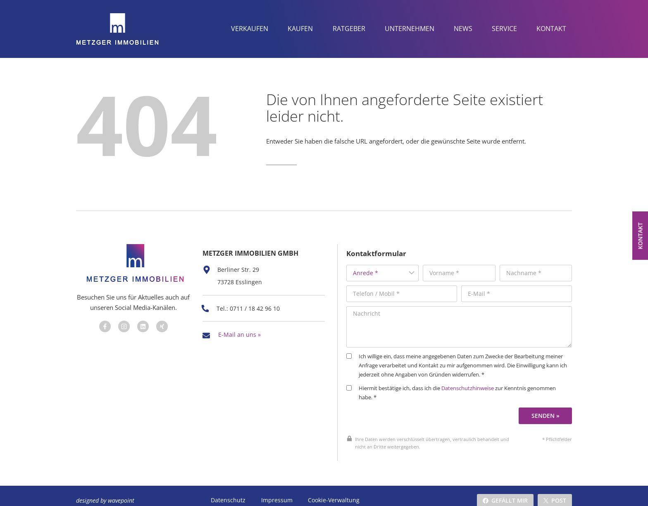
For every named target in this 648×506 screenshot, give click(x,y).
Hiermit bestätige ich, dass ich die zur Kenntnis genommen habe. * (463, 384)
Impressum (276, 491)
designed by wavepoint (105, 491)
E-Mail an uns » (239, 327)
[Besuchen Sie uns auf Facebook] (103, 323)
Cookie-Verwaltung (333, 491)
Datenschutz (228, 491)
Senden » (547, 406)
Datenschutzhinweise (479, 379)
